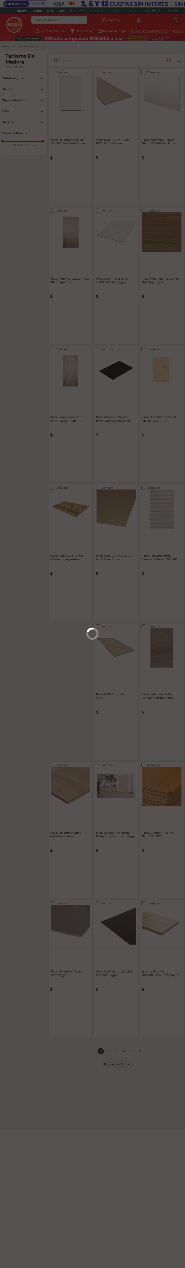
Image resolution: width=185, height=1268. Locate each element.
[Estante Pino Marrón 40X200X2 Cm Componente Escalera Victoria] (161, 968)
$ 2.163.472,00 (33, 145)
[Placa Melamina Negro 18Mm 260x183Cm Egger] (116, 414)
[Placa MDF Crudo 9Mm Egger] (116, 691)
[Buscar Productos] (80, 19)
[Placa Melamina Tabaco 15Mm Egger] (70, 968)
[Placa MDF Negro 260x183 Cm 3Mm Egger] (116, 968)
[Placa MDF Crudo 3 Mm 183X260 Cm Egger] (116, 137)
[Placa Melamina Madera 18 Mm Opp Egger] (161, 275)
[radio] (178, 60)
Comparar (62, 72)
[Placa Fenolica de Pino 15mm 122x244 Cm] (70, 414)
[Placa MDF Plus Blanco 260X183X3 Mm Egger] (116, 275)
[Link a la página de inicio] (7, 46)
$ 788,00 (16, 145)
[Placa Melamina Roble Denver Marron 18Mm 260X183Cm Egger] (161, 691)
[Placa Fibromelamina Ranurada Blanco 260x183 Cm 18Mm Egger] (161, 552)
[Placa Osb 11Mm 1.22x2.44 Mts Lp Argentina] (161, 414)
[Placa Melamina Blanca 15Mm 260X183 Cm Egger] (161, 137)
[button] (22, 78)
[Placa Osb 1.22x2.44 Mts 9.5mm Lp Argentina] (70, 552)
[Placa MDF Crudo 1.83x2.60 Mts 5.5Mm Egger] (116, 552)
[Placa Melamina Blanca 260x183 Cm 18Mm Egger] (70, 137)
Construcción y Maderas (32, 46)
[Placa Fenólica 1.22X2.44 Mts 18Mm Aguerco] (70, 275)
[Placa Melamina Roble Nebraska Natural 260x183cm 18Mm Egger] (70, 830)
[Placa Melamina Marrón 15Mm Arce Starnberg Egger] (116, 830)
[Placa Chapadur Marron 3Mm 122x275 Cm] (161, 830)
